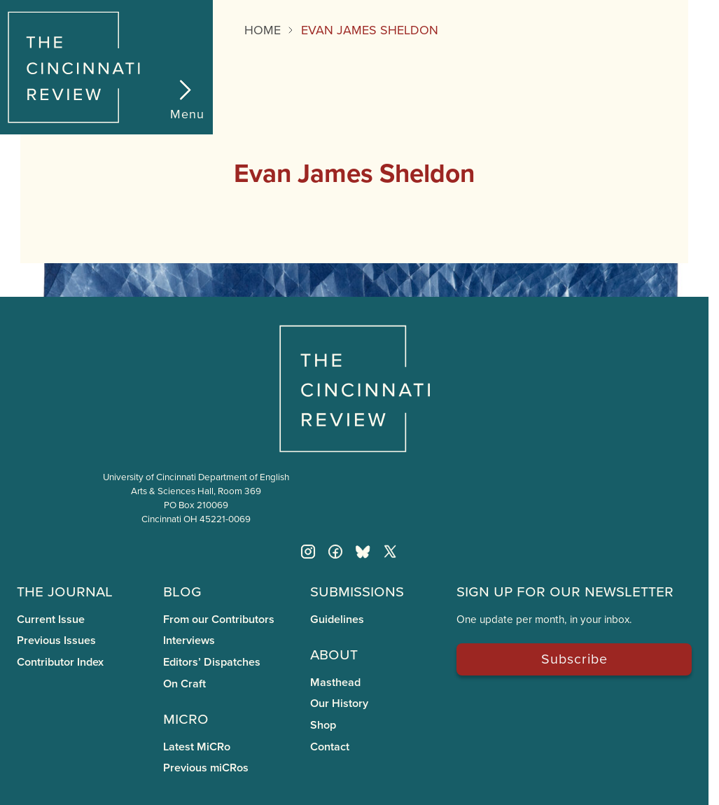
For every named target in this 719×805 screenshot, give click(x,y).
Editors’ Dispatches (211, 662)
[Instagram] (308, 551)
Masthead (335, 682)
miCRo (186, 717)
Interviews (189, 640)
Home (262, 29)
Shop (323, 725)
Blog (182, 590)
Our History (339, 703)
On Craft (184, 684)
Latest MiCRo (196, 746)
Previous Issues (56, 640)
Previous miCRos (206, 768)
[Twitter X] (390, 551)
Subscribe (574, 658)
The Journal (65, 590)
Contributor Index (60, 662)
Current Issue (51, 619)
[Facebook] (335, 551)
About (334, 653)
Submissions (357, 590)
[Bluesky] (362, 551)
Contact (329, 746)
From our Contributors (218, 619)
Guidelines (337, 619)
